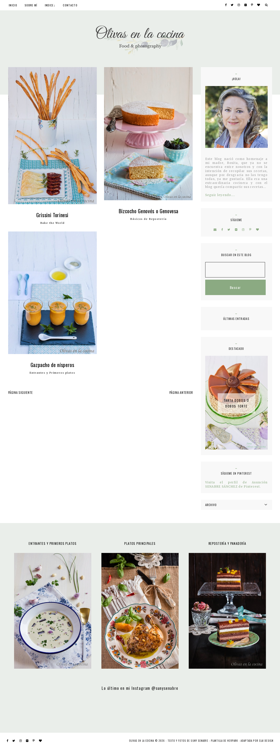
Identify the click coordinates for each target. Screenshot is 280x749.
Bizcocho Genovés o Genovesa (149, 211)
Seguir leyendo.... (220, 195)
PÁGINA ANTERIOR (181, 392)
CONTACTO (70, 5)
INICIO (13, 5)
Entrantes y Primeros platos (52, 373)
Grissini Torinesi (52, 215)
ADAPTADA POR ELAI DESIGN (257, 740)
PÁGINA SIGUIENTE (20, 392)
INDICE (49, 5)
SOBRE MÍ (31, 5)
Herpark (232, 740)
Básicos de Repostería (148, 219)
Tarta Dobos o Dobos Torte (236, 403)
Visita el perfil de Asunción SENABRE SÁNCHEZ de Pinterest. (236, 484)
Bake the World (52, 223)
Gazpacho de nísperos (52, 365)
